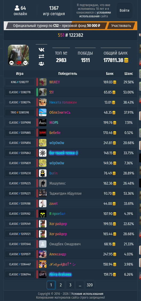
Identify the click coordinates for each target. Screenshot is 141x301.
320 (90, 284)
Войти (125, 10)
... (80, 284)
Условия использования (87, 294)
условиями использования (95, 14)
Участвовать (121, 25)
